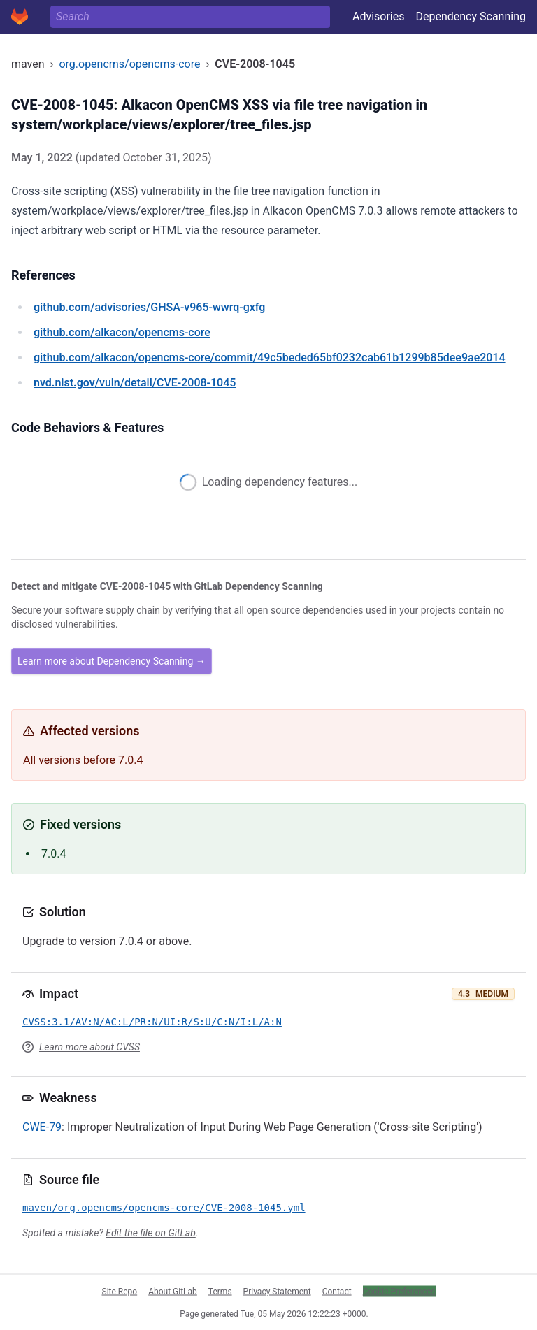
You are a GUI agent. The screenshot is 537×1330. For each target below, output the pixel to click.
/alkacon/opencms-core (122, 332)
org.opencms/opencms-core (129, 64)
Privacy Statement (277, 1291)
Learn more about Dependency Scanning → (111, 661)
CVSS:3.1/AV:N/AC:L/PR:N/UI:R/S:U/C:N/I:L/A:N (152, 1021)
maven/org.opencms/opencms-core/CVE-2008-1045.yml (164, 1207)
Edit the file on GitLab (150, 1232)
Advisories (378, 16)
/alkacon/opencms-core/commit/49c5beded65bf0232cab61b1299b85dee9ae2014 (270, 357)
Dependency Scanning (470, 16)
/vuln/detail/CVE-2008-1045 (135, 382)
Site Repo (120, 1291)
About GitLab (172, 1291)
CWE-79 (42, 1127)
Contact (337, 1291)
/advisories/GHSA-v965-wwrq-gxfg (149, 307)
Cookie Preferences (399, 1291)
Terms (220, 1291)
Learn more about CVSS (89, 1047)
